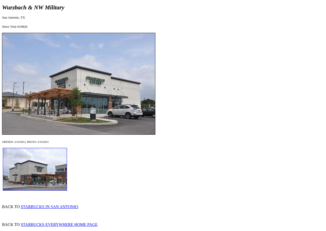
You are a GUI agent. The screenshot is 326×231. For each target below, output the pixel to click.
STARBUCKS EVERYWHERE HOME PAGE (59, 224)
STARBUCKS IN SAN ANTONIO (49, 207)
